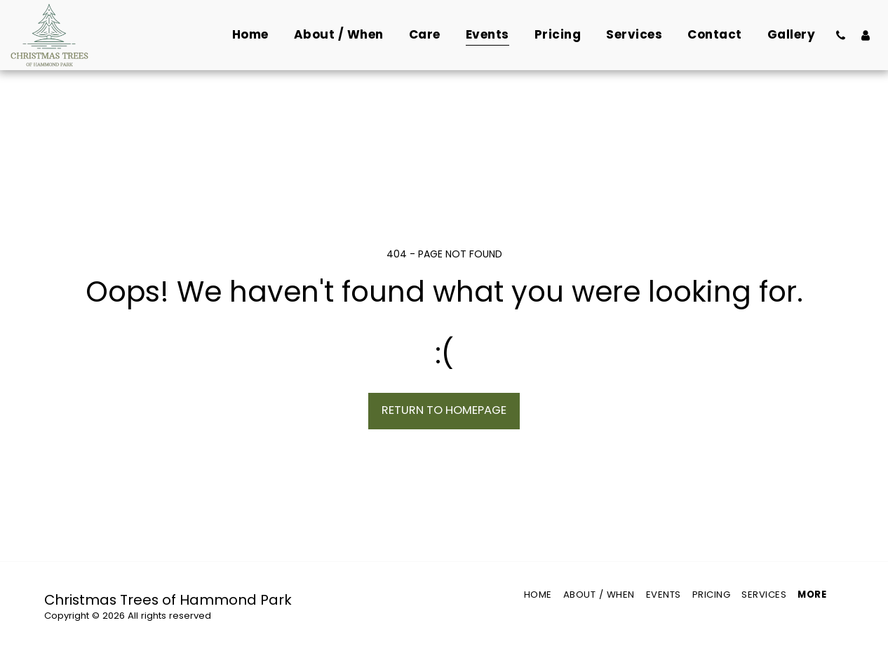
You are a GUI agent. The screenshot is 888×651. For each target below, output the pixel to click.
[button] (840, 35)
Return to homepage (444, 410)
